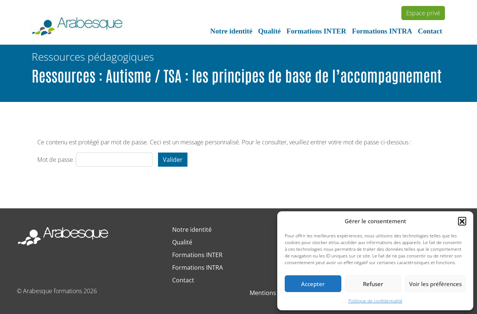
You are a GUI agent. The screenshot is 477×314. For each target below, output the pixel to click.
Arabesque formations (52, 291)
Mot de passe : (94, 160)
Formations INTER (316, 31)
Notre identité (231, 31)
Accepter (313, 284)
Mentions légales (273, 293)
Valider (173, 160)
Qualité (269, 31)
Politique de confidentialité (375, 301)
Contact (430, 31)
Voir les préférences (435, 284)
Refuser (373, 284)
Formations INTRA (382, 31)
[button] (462, 221)
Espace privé (423, 13)
